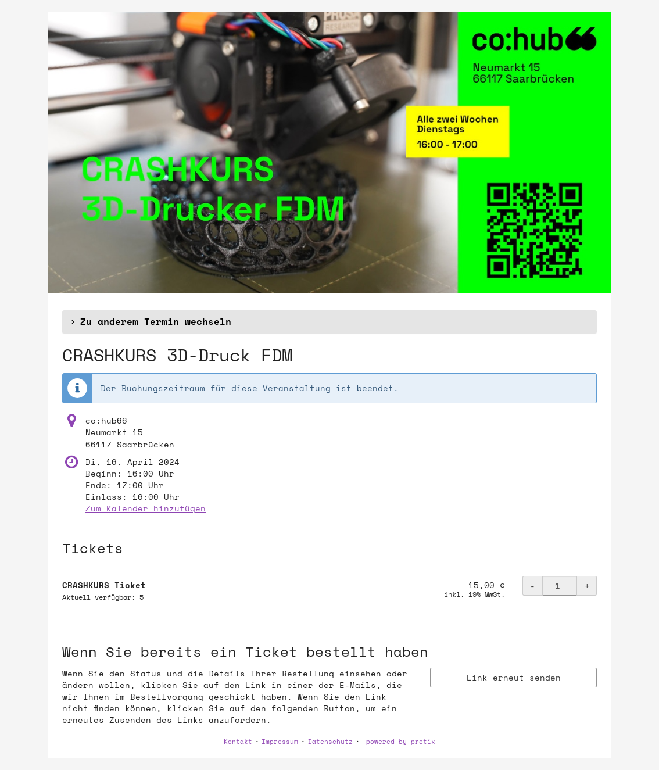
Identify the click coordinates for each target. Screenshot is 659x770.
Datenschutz (330, 741)
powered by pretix (400, 741)
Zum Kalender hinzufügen (145, 508)
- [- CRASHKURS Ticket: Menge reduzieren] (532, 585)
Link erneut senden (514, 677)
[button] (329, 322)
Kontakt (238, 741)
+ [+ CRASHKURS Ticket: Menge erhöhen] (587, 585)
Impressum (280, 741)
